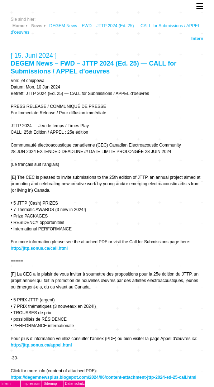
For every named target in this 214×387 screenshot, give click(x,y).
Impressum (31, 384)
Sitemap (50, 384)
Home (18, 25)
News (36, 25)
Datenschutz (75, 384)
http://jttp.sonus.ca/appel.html (41, 345)
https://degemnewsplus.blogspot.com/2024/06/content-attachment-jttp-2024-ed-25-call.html (103, 377)
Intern (197, 38)
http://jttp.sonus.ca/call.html (39, 248)
